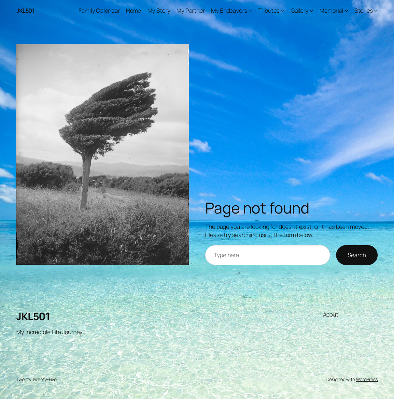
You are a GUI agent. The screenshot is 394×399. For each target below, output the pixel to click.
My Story (159, 10)
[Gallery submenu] (311, 10)
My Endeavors (229, 10)
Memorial (331, 10)
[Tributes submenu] (283, 10)
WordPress (367, 379)
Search (357, 255)
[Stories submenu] (376, 10)
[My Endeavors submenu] (250, 10)
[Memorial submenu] (346, 10)
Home (133, 10)
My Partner (190, 10)
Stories (364, 10)
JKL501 (25, 10)
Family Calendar (99, 10)
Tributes (268, 10)
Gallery (299, 10)
